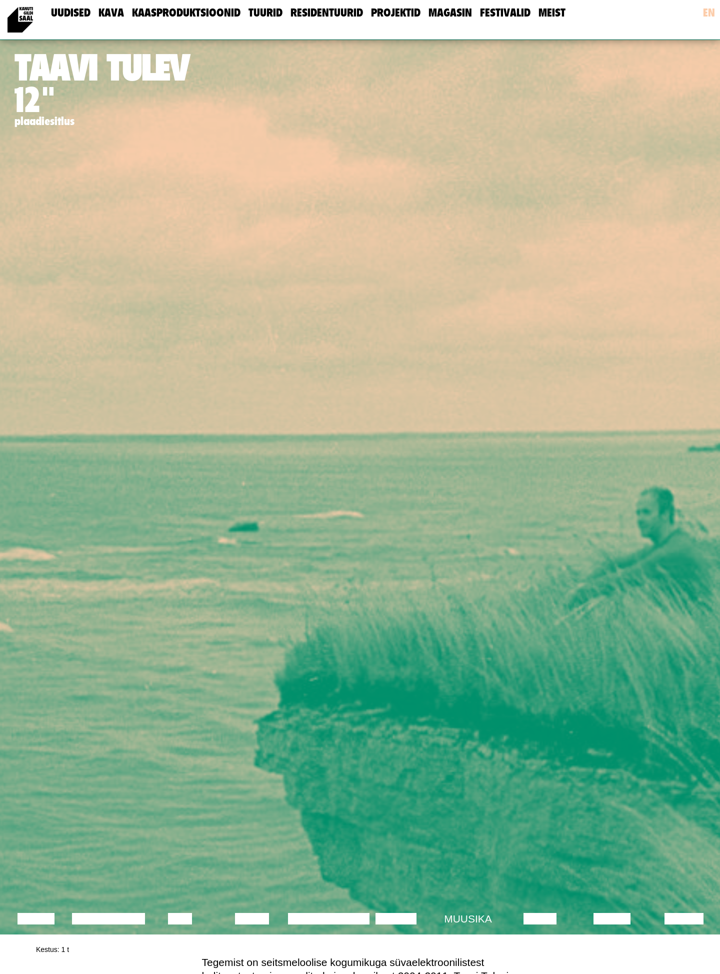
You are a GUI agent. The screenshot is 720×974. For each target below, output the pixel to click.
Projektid (395, 13)
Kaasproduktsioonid (186, 13)
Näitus (683, 918)
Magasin (450, 13)
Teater (396, 918)
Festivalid (505, 13)
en (709, 13)
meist (552, 13)
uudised (70, 13)
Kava (111, 13)
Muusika (468, 918)
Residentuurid (326, 13)
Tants (251, 918)
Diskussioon (108, 918)
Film (180, 918)
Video (540, 918)
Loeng (36, 918)
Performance (329, 918)
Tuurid (265, 13)
